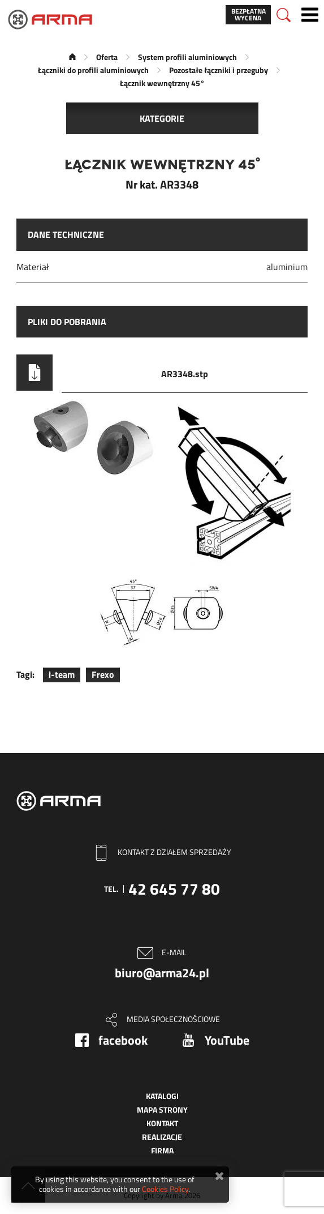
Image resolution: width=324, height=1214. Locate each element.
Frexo (103, 674)
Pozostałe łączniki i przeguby (218, 70)
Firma (162, 1150)
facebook (123, 1040)
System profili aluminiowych (187, 57)
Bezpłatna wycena (248, 14)
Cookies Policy (165, 1189)
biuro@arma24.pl (162, 972)
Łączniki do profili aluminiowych (93, 70)
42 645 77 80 (174, 889)
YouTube (227, 1040)
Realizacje (162, 1137)
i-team (62, 674)
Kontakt (162, 1123)
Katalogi (162, 1096)
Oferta (107, 57)
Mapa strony (162, 1109)
